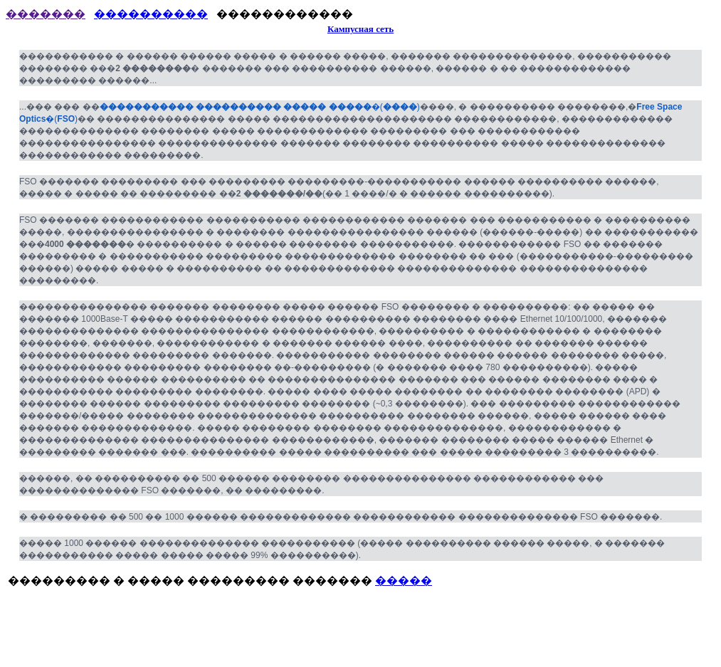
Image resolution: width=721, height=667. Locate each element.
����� (403, 580)
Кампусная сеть (360, 28)
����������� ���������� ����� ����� (236, 107)
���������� (151, 14)
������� (45, 14)
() (396, 107)
